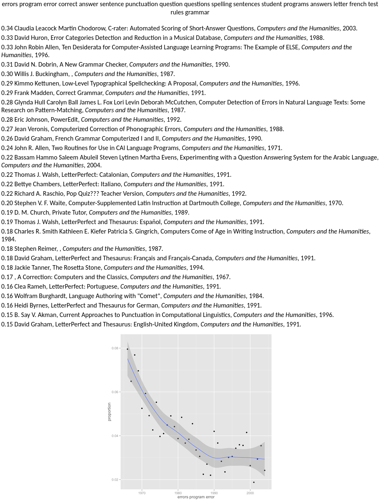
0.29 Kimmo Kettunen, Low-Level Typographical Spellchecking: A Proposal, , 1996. (150, 83)
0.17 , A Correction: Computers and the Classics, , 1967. (116, 277)
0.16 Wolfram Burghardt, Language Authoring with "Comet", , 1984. (132, 296)
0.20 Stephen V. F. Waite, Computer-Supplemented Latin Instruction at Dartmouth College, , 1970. (172, 203)
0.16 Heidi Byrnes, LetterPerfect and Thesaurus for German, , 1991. (131, 305)
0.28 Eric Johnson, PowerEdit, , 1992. (91, 119)
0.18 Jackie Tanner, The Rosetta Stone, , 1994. (103, 267)
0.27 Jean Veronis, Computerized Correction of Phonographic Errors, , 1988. (142, 129)
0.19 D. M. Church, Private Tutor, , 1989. (95, 212)
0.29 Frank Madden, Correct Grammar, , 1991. (103, 93)
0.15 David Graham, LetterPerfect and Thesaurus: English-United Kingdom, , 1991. (151, 324)
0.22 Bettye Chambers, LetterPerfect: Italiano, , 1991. (112, 184)
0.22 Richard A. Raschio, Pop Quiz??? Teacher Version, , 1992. (123, 193)
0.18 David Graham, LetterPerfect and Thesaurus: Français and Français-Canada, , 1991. (158, 258)
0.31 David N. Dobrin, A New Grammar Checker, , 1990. (115, 64)
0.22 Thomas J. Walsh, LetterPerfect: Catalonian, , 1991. (116, 174)
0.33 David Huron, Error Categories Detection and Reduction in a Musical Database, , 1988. (163, 38)
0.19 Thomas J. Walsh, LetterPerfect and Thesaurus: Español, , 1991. (132, 222)
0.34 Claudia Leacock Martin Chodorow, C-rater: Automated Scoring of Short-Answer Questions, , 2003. (179, 28)
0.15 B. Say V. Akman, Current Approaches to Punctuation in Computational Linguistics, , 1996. (167, 315)
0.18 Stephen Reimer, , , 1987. (82, 248)
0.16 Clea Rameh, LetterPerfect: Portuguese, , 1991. (111, 286)
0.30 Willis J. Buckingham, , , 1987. (88, 74)
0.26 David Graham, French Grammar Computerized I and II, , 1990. (132, 138)
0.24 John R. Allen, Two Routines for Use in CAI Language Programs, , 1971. (142, 148)
